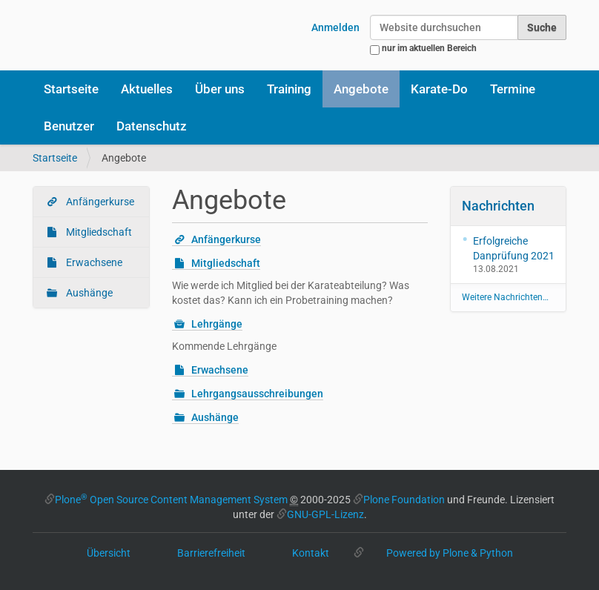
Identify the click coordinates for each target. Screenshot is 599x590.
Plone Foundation (404, 500)
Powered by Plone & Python (449, 553)
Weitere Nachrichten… (505, 297)
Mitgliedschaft (98, 232)
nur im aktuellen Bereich (429, 48)
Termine (512, 89)
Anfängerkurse (99, 202)
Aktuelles (147, 89)
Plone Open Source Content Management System (171, 500)
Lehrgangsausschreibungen (257, 394)
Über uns (220, 89)
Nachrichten (498, 205)
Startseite (71, 89)
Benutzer (69, 126)
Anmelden (335, 27)
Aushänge (88, 293)
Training (289, 89)
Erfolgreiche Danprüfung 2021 (514, 248)
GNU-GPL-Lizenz (325, 514)
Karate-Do (439, 89)
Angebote (361, 89)
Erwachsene (93, 262)
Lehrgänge (216, 324)
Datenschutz (151, 126)
